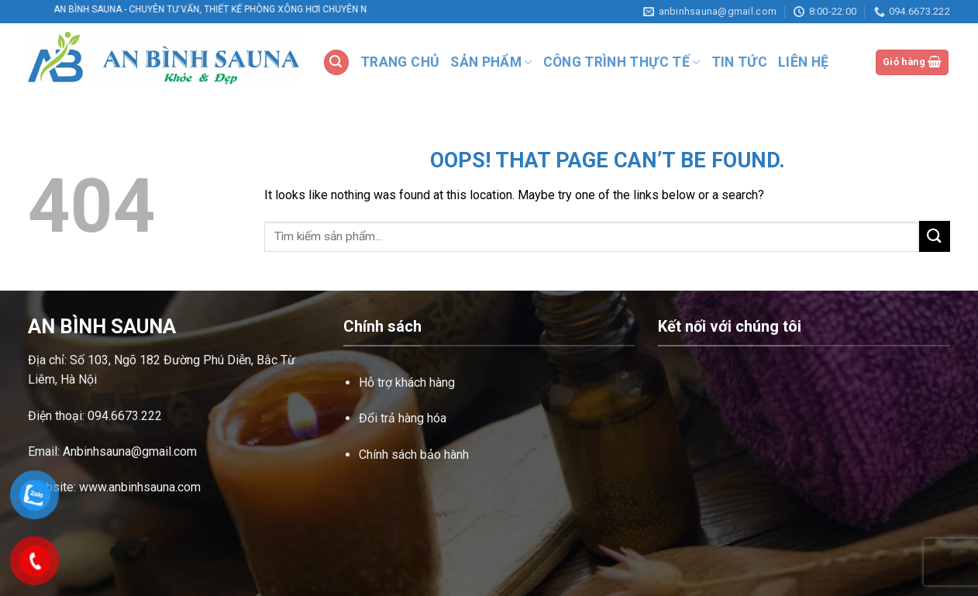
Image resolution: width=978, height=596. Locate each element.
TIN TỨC (739, 62)
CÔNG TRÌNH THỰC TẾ (622, 62)
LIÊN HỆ (803, 62)
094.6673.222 (125, 415)
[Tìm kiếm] (336, 62)
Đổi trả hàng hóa (402, 418)
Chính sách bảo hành (414, 454)
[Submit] (934, 236)
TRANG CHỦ (399, 62)
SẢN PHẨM (491, 62)
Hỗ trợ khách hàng (407, 382)
